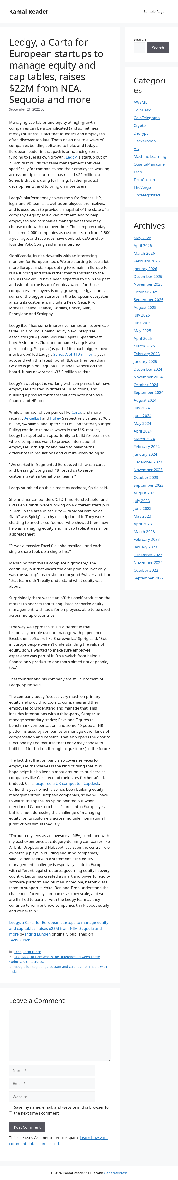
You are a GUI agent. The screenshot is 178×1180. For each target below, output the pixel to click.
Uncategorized (147, 195)
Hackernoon (145, 140)
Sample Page (154, 11)
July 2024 (142, 407)
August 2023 (145, 493)
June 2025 (143, 322)
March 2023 (144, 531)
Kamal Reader (28, 11)
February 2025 (147, 353)
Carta (76, 412)
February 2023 (147, 539)
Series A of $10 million (73, 354)
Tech (17, 952)
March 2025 (144, 346)
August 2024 (145, 400)
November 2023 (148, 469)
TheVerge (142, 187)
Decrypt (141, 133)
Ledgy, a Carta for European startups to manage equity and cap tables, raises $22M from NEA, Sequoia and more (58, 928)
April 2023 (143, 523)
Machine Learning (150, 156)
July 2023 (142, 500)
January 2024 (145, 454)
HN (137, 148)
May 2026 (142, 237)
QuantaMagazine (149, 164)
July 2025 (142, 315)
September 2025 (148, 299)
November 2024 (148, 377)
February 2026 (147, 261)
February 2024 (147, 446)
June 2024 (143, 415)
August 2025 (145, 307)
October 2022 (146, 570)
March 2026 (144, 253)
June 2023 (143, 508)
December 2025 (148, 276)
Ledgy (71, 157)
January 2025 (145, 361)
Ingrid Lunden (38, 934)
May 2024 (142, 423)
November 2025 (148, 284)
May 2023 (142, 516)
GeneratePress (115, 1173)
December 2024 (148, 369)
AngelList (32, 418)
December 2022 (148, 554)
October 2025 (146, 291)
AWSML (140, 102)
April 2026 (143, 245)
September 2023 (148, 485)
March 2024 (144, 438)
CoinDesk (142, 110)
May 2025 (142, 330)
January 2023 (145, 547)
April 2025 (143, 338)
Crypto (140, 125)
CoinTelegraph (147, 117)
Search (140, 39)
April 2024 (143, 431)
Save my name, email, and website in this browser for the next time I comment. (62, 1110)
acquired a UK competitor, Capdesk (67, 783)
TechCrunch (19, 940)
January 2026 (145, 268)
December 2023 (148, 462)
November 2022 (148, 562)
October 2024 (146, 384)
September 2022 (148, 578)
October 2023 (146, 477)
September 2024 (148, 392)
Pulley (55, 418)
